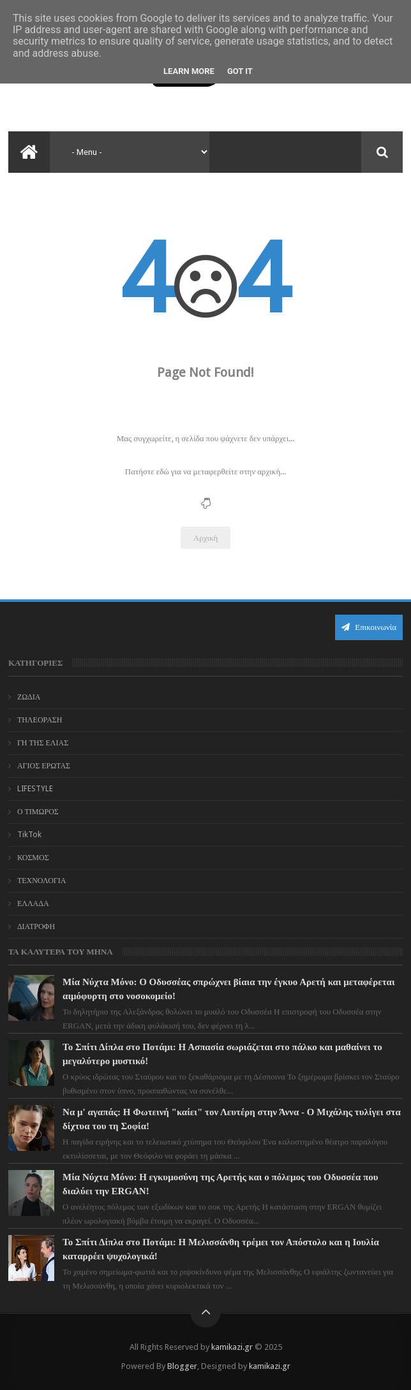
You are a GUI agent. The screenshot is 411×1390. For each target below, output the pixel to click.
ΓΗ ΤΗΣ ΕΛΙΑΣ (42, 742)
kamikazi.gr (232, 1347)
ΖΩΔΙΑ (29, 696)
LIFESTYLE (35, 788)
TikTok (29, 834)
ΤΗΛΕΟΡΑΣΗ (40, 719)
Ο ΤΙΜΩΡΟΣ (38, 811)
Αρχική (205, 538)
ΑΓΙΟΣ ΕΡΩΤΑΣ (43, 765)
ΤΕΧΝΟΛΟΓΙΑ (41, 880)
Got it (240, 71)
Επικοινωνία (368, 627)
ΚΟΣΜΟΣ (33, 857)
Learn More (188, 71)
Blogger (182, 1366)
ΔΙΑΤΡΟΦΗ (36, 926)
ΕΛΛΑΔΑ (33, 903)
